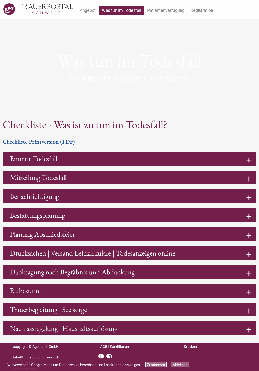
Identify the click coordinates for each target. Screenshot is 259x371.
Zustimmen (156, 365)
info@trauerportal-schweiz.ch (36, 357)
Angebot (88, 10)
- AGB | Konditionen (113, 347)
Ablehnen (180, 365)
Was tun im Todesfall (121, 10)
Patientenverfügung (166, 10)
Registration (201, 10)
